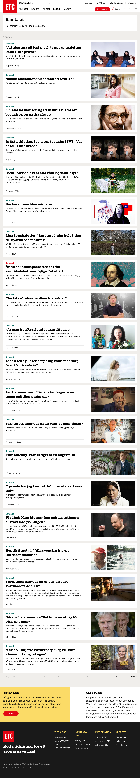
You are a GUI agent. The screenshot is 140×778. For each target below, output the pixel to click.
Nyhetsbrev (121, 741)
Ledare (35, 8)
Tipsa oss (11, 713)
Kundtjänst (80, 740)
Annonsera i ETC (102, 741)
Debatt (67, 8)
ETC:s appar (121, 737)
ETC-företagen (116, 3)
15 (116, 677)
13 (87, 677)
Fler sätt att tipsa (62, 748)
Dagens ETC (34, 3)
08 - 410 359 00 (82, 744)
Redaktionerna (81, 748)
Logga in (118, 9)
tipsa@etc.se (60, 737)
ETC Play (101, 3)
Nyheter (23, 8)
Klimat (46, 8)
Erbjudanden (121, 745)
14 (102, 677)
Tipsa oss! (87, 3)
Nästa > (133, 677)
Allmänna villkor (102, 745)
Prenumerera (102, 9)
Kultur (56, 8)
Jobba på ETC (101, 737)
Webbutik (132, 3)
